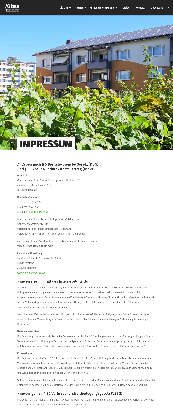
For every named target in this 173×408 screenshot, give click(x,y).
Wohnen (78, 8)
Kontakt (140, 8)
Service (125, 8)
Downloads (157, 8)
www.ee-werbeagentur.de (31, 272)
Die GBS (64, 8)
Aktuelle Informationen (102, 8)
